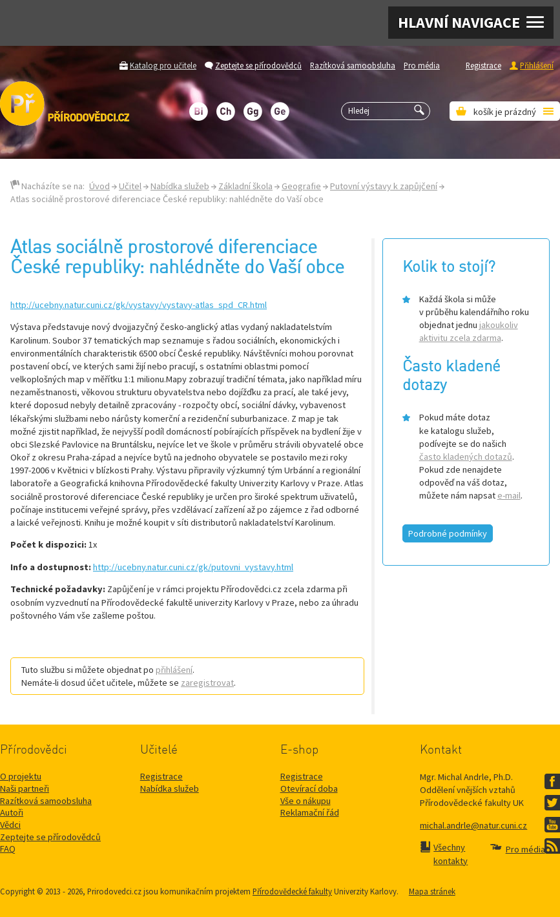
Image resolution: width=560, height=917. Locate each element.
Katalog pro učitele (163, 65)
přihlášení (174, 669)
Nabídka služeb (179, 186)
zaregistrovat (207, 682)
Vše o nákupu (305, 801)
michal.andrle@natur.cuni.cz (473, 825)
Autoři (11, 812)
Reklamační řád (309, 812)
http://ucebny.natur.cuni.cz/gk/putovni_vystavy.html (193, 567)
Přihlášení (537, 65)
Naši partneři (24, 788)
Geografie (301, 186)
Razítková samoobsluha (352, 65)
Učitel (130, 186)
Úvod (99, 186)
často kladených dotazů (465, 456)
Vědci (10, 824)
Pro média (422, 65)
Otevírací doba (309, 788)
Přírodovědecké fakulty (292, 891)
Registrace (483, 65)
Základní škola (245, 186)
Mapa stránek (432, 891)
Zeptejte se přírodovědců (258, 65)
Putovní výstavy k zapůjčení (383, 186)
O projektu (20, 776)
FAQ (8, 848)
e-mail (509, 495)
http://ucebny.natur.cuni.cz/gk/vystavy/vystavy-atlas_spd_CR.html (138, 305)
